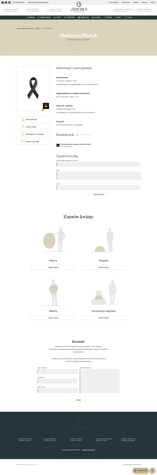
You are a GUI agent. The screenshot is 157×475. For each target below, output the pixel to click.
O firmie (144, 2)
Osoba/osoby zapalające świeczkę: (101, 162)
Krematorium (45, 18)
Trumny (107, 18)
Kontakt (152, 2)
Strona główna (115, 2)
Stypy (57, 18)
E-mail (101, 185)
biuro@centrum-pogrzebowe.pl (36, 2)
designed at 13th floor (13, 469)
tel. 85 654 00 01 (18, 2)
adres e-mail (57, 387)
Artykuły (136, 2)
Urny (117, 18)
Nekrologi (83, 18)
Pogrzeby (31, 18)
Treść (101, 174)
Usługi (127, 18)
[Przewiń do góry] (152, 470)
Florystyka (69, 18)
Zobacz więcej (53, 267)
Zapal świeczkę (78, 135)
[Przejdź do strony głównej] (78, 6)
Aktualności (127, 2)
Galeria (96, 18)
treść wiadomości (100, 379)
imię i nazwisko (57, 368)
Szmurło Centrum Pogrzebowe (17, 28)
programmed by (25, 469)
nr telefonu (57, 377)
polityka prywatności (88, 454)
